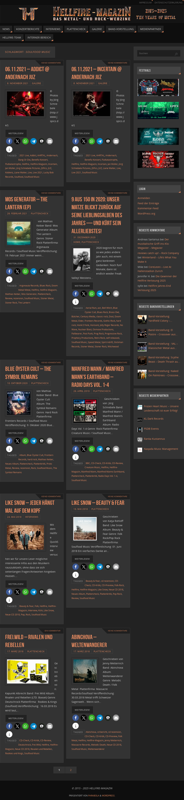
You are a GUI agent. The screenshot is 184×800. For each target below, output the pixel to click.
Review (8, 298)
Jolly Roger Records (109, 325)
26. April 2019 (81, 391)
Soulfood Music (32, 176)
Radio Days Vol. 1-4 (107, 475)
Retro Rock (99, 337)
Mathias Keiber (12, 293)
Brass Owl (114, 312)
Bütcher (75, 316)
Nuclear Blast (85, 329)
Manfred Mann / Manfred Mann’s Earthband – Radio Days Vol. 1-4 (98, 376)
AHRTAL (41, 155)
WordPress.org (146, 213)
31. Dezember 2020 (84, 237)
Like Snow (49, 610)
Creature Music (92, 467)
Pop (23, 614)
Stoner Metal (47, 298)
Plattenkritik (39, 463)
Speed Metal (94, 342)
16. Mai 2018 (80, 509)
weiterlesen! (16, 133)
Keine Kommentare (50, 63)
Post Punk (88, 333)
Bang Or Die (24, 159)
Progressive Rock (113, 333)
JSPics (44, 168)
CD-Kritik (106, 463)
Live (30, 172)
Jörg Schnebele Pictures (28, 168)
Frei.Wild (36, 744)
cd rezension (107, 580)
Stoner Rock (11, 302)
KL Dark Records (154, 418)
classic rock (102, 316)
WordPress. (108, 795)
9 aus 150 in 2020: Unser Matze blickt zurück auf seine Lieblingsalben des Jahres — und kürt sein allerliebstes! (97, 215)
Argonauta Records (29, 285)
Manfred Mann (88, 471)
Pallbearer (77, 333)
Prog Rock (99, 333)
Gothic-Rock (109, 320)
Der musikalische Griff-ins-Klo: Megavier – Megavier (153, 244)
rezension (18, 298)
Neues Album (12, 463)
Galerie (36, 83)
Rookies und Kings (14, 753)
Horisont (94, 325)
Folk (37, 606)
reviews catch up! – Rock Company (158, 253)
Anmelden (144, 198)
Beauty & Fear (26, 606)
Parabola (93, 795)
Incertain (52, 164)
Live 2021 (37, 172)
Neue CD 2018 (12, 614)
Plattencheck (39, 213)
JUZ (49, 168)
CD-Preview (107, 585)
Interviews (31, 516)
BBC (88, 463)
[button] (9, 141)
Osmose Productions (103, 329)
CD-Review (117, 463)
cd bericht (102, 731)
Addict (33, 155)
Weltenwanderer (96, 749)
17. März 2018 (15, 651)
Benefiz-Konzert (40, 159)
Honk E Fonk (83, 325)
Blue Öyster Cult (35, 455)
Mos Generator (29, 293)
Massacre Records (81, 744)
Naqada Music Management (161, 449)
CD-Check (96, 463)
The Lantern (24, 302)
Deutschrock (24, 744)
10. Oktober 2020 (17, 383)
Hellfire (25, 164)
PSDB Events (151, 428)
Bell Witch (107, 307)
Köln (40, 610)
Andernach (52, 155)
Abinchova (91, 731)
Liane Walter (20, 172)
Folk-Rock (119, 585)
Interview (32, 610)
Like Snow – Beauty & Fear (98, 502)
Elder (81, 320)
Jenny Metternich (113, 740)
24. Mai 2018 (14, 516)
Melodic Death (98, 744)
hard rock (32, 459)
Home (76, 242)
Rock (33, 468)
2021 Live (24, 155)
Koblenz (9, 172)
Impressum (143, 2)
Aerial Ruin (91, 307)
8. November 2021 (17, 83)
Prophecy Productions (82, 337)
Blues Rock (45, 285)
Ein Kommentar (52, 631)
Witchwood (113, 346)
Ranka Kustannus (154, 438)
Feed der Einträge (148, 203)
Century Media (87, 316)
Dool (111, 316)
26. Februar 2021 (17, 213)
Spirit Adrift (107, 342)
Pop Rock (117, 593)
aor (99, 307)
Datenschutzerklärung (168, 2)
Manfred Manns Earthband (110, 471)
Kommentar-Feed (148, 208)
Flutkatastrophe (13, 164)
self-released (112, 337)
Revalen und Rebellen (41, 749)
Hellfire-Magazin (38, 164)
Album (22, 455)
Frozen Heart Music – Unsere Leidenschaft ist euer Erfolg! (161, 408)
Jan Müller (10, 168)
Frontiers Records (93, 320)
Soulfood (18, 176)
